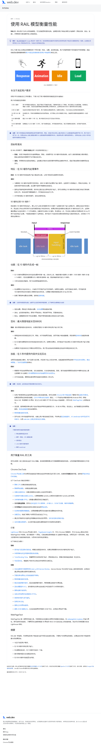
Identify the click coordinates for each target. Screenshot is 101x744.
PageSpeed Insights (45, 532)
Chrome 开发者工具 (17, 474)
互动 (53, 373)
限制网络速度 (18, 488)
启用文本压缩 (18, 602)
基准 (34, 2)
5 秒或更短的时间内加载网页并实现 (40, 373)
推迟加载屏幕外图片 (21, 583)
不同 (43, 43)
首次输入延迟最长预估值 (22, 550)
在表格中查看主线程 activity (23, 496)
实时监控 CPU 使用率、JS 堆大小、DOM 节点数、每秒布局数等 (52, 503)
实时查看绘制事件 (20, 522)
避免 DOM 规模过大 (21, 609)
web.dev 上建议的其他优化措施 (34, 419)
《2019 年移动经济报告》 (42, 398)
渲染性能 (41, 296)
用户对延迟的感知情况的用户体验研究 (38, 53)
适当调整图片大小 (20, 587)
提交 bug (5, 732)
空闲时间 (79, 336)
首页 (12, 19)
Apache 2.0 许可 (65, 666)
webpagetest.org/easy (75, 619)
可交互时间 (18, 561)
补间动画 (40, 309)
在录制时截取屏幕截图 (21, 511)
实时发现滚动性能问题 (56, 518)
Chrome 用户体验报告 (64, 395)
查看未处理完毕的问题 (9, 735)
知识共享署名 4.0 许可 (36, 666)
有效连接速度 (23, 409)
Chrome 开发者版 (8, 742)
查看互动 (17, 515)
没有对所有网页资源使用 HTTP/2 (25, 594)
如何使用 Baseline (45, 2)
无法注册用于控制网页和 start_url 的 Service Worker (32, 569)
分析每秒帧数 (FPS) (20, 500)
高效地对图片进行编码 (21, 598)
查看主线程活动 (19, 492)
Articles (5, 8)
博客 (56, 2)
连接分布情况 (83, 395)
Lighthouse (14, 532)
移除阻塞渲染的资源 (21, 413)
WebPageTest (77, 400)
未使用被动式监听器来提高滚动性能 (26, 553)
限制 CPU (17, 485)
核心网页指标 (21, 41)
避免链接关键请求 (20, 590)
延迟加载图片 (65, 417)
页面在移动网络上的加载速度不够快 (26, 575)
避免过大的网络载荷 (21, 605)
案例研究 (64, 2)
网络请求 (44, 507)
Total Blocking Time (21, 557)
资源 (27, 2)
